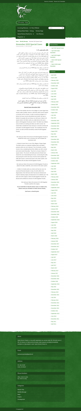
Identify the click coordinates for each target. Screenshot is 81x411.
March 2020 (54, 174)
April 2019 (53, 201)
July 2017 (53, 257)
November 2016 (55, 278)
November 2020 (55, 158)
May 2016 (53, 286)
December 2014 (55, 294)
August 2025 (54, 88)
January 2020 (54, 179)
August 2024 (54, 112)
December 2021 (55, 139)
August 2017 (54, 254)
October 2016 (54, 281)
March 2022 (54, 136)
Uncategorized (21, 399)
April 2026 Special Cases (57, 48)
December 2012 (55, 305)
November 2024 (55, 107)
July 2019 (53, 193)
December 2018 (55, 211)
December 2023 (55, 120)
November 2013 (55, 302)
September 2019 (55, 187)
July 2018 (53, 225)
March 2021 (54, 150)
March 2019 (54, 203)
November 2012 (55, 308)
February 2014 (54, 300)
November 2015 (55, 289)
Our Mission (40, 34)
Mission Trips (21, 389)
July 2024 (53, 115)
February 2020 (54, 176)
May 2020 (53, 168)
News (19, 394)
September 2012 (55, 313)
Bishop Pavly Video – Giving (26, 31)
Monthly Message (24, 41)
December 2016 (55, 276)
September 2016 (55, 284)
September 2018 (55, 219)
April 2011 (53, 324)
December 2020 (55, 155)
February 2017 (54, 270)
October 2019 (54, 185)
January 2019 (54, 209)
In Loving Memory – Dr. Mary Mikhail (28, 28)
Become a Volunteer (48, 1)
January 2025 (54, 104)
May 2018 (53, 230)
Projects (20, 397)
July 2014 (53, 297)
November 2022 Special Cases (29, 44)
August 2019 (54, 190)
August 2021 (54, 144)
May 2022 (53, 134)
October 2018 (54, 217)
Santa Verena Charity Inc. (25, 34)
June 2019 (53, 195)
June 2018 (53, 227)
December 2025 (55, 83)
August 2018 (54, 222)
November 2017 (55, 246)
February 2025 (54, 101)
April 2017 (53, 265)
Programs (21, 37)
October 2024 (54, 109)
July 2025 (53, 91)
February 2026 (54, 80)
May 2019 (53, 198)
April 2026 (53, 75)
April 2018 (53, 233)
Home (17, 41)
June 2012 (53, 316)
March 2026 (54, 77)
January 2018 (54, 241)
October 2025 (54, 85)
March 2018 (54, 235)
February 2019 (54, 206)
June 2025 (53, 93)
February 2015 (54, 292)
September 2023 (55, 123)
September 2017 (55, 252)
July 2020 (53, 166)
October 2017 (54, 249)
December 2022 (55, 126)
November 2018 (55, 214)
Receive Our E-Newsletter (59, 1)
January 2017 (54, 273)
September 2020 (55, 163)
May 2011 (53, 321)
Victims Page (39, 31)
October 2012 (54, 310)
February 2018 (54, 238)
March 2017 (54, 268)
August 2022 (54, 131)
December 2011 (55, 319)
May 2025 (53, 96)
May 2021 (53, 147)
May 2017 (53, 262)
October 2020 (54, 160)
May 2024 (53, 118)
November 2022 (55, 128)
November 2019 (55, 182)
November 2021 (55, 142)
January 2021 (54, 152)
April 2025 (53, 99)
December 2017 (55, 243)
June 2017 (53, 260)
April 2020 (53, 171)
